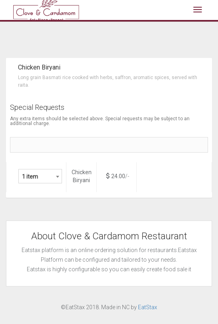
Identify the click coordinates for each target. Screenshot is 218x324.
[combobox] (40, 176)
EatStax (147, 307)
